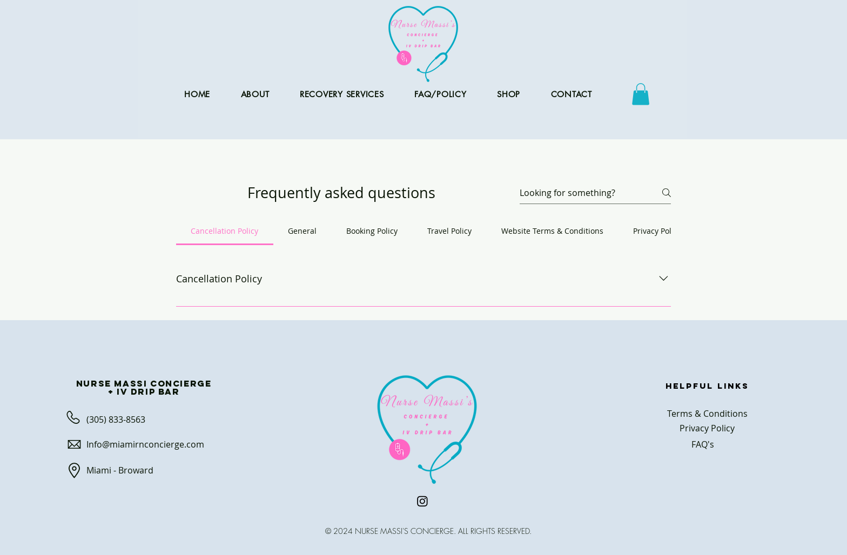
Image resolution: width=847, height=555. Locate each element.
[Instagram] (422, 501)
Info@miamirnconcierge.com (145, 444)
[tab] (224, 231)
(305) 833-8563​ (115, 419)
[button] (640, 94)
